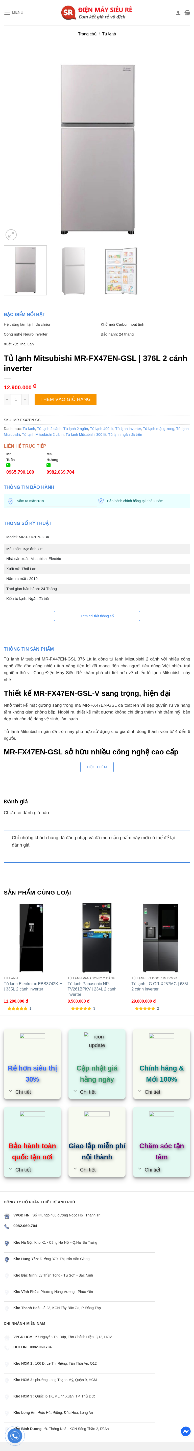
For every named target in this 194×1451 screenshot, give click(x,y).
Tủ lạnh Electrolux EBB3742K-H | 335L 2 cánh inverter (33, 986)
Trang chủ (87, 34)
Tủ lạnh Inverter (128, 429)
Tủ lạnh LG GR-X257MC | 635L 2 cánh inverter (160, 986)
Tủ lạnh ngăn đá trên (125, 434)
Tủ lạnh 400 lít (101, 429)
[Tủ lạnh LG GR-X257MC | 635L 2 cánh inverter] (160, 938)
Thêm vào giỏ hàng (65, 399)
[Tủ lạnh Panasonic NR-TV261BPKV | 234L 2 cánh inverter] (96, 938)
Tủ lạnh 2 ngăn (75, 429)
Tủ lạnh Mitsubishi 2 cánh (43, 434)
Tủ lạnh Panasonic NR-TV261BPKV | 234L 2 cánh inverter (91, 989)
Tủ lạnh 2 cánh (49, 429)
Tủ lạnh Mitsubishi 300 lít (86, 434)
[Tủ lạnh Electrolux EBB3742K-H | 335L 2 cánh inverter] (33, 938)
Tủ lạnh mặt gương (158, 429)
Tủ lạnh (109, 34)
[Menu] (13, 12)
